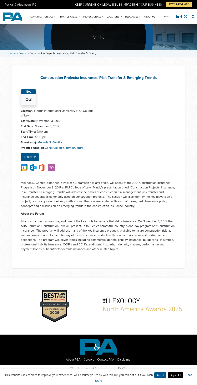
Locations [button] (113, 16)
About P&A (73, 359)
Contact (166, 16)
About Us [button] (149, 16)
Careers (89, 359)
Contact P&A (105, 359)
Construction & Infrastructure (64, 148)
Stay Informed (179, 5)
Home (12, 53)
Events (22, 53)
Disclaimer (124, 359)
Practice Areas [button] (68, 16)
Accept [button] (160, 375)
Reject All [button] (175, 375)
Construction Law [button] (41, 16)
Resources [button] (131, 16)
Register (30, 157)
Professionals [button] (92, 16)
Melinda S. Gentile (50, 142)
